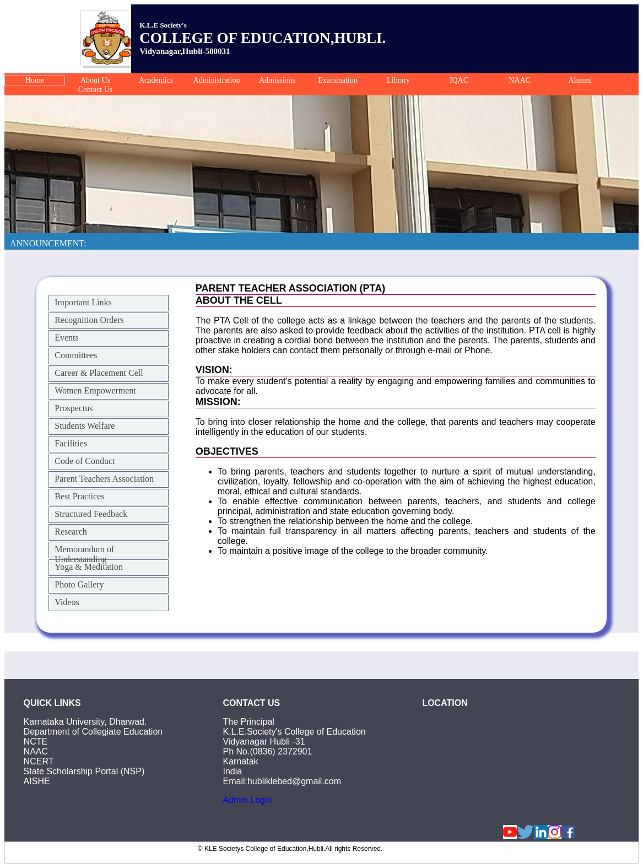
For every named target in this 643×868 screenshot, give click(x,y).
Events (67, 337)
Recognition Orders (89, 320)
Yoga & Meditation (89, 567)
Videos (67, 602)
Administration (216, 80)
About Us (95, 80)
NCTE (36, 741)
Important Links (83, 302)
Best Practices (79, 496)
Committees (76, 355)
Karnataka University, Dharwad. (85, 721)
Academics (156, 80)
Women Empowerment (95, 390)
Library (398, 80)
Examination (338, 80)
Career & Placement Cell (99, 373)
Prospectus (74, 408)
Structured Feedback (91, 514)
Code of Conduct (85, 461)
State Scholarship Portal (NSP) (84, 771)
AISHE (37, 781)
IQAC (459, 80)
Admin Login (247, 800)
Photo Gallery (79, 584)
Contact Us (95, 89)
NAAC (520, 80)
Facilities (71, 443)
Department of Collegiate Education (93, 731)
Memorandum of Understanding (84, 554)
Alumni (580, 80)
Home (34, 80)
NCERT (39, 761)
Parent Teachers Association (104, 478)
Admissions (277, 80)
